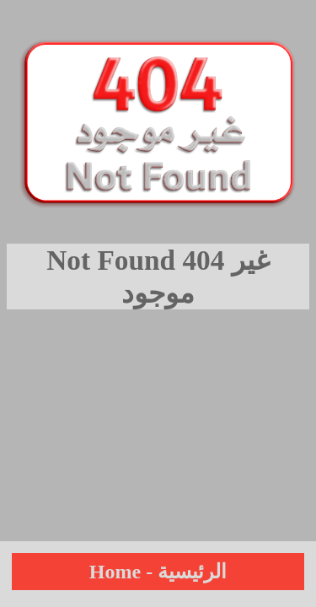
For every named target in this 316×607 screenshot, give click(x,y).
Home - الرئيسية (158, 572)
